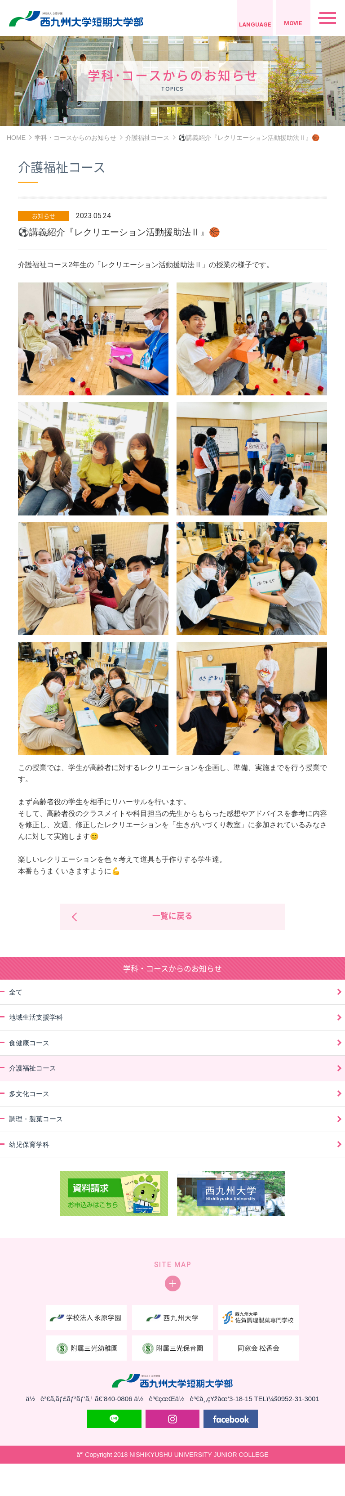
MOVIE (291, 24)
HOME (16, 137)
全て (15, 992)
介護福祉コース (147, 137)
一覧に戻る (172, 917)
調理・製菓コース (36, 1120)
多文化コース (29, 1094)
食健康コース (29, 1043)
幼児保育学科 (29, 1145)
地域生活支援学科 (36, 1018)
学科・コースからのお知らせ (75, 137)
